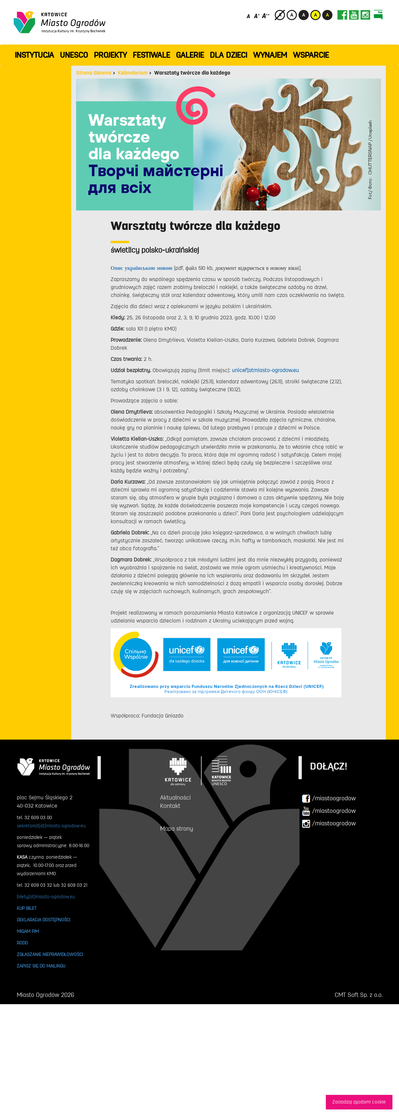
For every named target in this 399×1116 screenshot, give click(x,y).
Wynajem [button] (270, 55)
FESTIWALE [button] (151, 55)
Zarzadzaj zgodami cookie (359, 1102)
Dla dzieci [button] (228, 55)
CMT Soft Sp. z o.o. (359, 995)
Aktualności (175, 798)
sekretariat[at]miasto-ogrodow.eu (51, 825)
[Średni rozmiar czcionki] (256, 15)
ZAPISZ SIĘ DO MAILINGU (41, 966)
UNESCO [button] (74, 55)
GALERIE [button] (190, 55)
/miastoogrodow (329, 798)
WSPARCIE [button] (311, 55)
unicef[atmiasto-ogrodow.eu (265, 370)
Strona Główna (93, 73)
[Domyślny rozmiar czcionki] (249, 15)
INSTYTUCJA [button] (34, 55)
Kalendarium (133, 73)
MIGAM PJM (28, 931)
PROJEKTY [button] (110, 55)
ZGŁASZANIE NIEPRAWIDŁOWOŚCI (50, 954)
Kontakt (170, 806)
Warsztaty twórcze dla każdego (192, 73)
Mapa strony (176, 829)
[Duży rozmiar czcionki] (266, 15)
